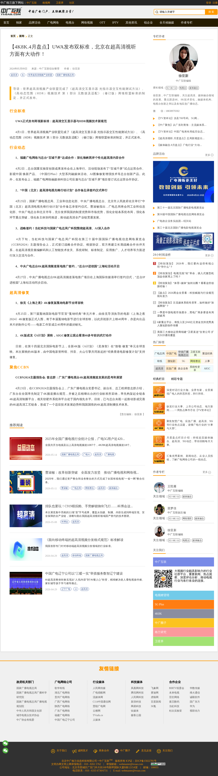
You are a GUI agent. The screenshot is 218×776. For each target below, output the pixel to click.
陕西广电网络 (62, 706)
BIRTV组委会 (176, 688)
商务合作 (101, 750)
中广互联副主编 (177, 512)
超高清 (14, 75)
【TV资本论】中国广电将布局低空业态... (181, 131)
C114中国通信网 (102, 701)
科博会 (65, 521)
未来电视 (174, 692)
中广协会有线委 (25, 719)
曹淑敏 (64, 488)
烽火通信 (195, 692)
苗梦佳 (172, 508)
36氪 (153, 706)
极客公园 (136, 715)
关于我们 (59, 750)
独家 (19, 22)
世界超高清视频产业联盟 (40, 75)
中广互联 (32, 2)
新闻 (21, 36)
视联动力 (195, 710)
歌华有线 (60, 688)
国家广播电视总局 (65, 75)
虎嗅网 (154, 697)
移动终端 (76, 555)
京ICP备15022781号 (145, 761)
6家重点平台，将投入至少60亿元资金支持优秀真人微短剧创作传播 (185, 324)
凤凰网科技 (137, 688)
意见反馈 (143, 750)
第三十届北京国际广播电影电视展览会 (179, 227)
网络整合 (89, 488)
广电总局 (76, 488)
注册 (215, 2)
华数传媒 (195, 688)
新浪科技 (136, 701)
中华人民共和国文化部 (29, 710)
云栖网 (96, 710)
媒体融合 (113, 488)
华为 (195, 706)
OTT (102, 22)
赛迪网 (154, 692)
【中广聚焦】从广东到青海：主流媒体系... (182, 125)
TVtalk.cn (98, 715)
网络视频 (87, 22)
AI (76, 589)
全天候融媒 (167, 22)
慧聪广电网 (99, 706)
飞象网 (154, 688)
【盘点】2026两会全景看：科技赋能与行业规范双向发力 (185, 295)
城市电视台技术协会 (27, 715)
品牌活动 (34, 22)
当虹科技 (174, 706)
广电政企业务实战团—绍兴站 (174, 221)
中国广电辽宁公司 (65, 719)
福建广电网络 (62, 715)
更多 (209, 155)
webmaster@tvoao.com (131, 764)
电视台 (70, 22)
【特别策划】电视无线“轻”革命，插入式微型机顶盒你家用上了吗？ (185, 275)
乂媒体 (96, 719)
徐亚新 (76, 68)
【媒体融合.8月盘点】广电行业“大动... (179, 145)
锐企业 (148, 22)
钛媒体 (135, 710)
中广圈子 (122, 750)
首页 (6, 22)
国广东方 (195, 701)
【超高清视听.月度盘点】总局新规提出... (181, 138)
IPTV (115, 22)
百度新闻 (156, 701)
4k (23, 75)
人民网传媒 (99, 688)
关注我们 (165, 750)
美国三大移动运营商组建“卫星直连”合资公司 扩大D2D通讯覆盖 (185, 334)
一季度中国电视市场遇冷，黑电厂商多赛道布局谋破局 (185, 314)
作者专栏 (186, 22)
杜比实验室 (175, 710)
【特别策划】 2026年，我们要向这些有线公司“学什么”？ (185, 265)
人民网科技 (137, 697)
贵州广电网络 (62, 697)
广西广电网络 (62, 701)
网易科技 (136, 706)
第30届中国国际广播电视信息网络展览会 (181, 214)
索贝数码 (174, 701)
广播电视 (109, 454)
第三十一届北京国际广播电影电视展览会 (180, 207)
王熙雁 (172, 486)
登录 (208, 2)
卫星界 (60, 2)
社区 (71, 2)
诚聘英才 (80, 750)
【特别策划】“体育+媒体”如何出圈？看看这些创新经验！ (185, 285)
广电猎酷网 (99, 692)
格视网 (46, 2)
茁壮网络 (174, 697)
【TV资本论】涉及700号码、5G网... (178, 118)
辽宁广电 (66, 589)
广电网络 (53, 22)
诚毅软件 (195, 697)
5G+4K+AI (171, 88)
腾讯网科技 (137, 692)
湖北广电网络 (62, 692)
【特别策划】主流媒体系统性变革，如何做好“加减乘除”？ (185, 304)
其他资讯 (131, 22)
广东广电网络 (62, 710)
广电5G (86, 454)
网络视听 (187, 518)
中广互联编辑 (183, 80)
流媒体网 (98, 697)
